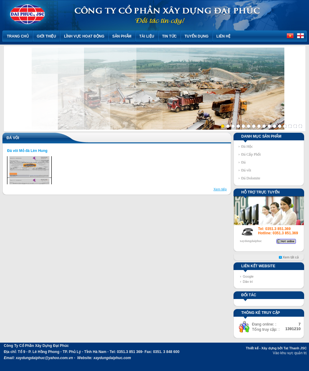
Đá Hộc (247, 146)
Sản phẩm (122, 36)
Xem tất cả (291, 257)
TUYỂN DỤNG (196, 36)
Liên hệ (223, 36)
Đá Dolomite (250, 178)
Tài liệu (146, 36)
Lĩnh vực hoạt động (84, 36)
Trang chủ (18, 36)
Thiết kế (252, 348)
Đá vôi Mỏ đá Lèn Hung (27, 151)
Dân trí (248, 281)
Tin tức (169, 36)
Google (248, 276)
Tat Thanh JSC (295, 348)
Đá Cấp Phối (251, 154)
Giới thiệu (46, 36)
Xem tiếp (219, 189)
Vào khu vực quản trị (290, 353)
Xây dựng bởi (272, 348)
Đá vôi (246, 170)
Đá (243, 162)
